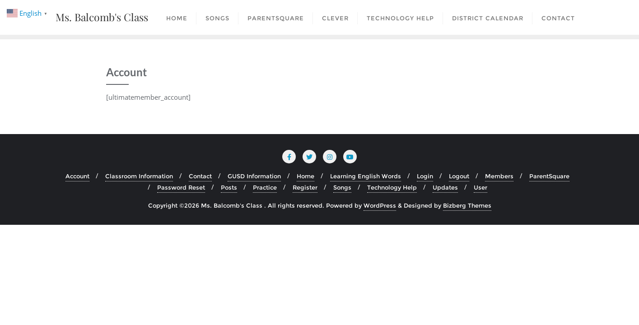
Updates (445, 187)
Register (305, 187)
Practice (265, 187)
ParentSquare (549, 176)
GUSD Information (254, 176)
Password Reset (181, 187)
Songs (342, 187)
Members (499, 176)
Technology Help (392, 187)
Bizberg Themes (467, 205)
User (480, 187)
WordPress (380, 205)
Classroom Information (139, 176)
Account (77, 176)
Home (305, 176)
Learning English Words (365, 176)
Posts (229, 187)
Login (425, 176)
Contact (200, 176)
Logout (459, 176)
